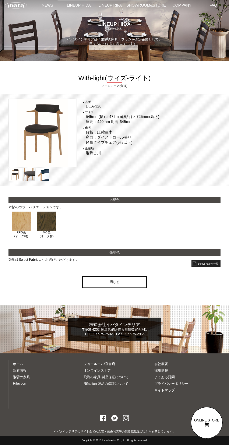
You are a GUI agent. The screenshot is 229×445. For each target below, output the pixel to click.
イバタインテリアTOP (16, 5)
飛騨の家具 (21, 377)
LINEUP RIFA (110, 5)
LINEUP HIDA (79, 5)
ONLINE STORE (207, 422)
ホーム (18, 364)
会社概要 (161, 364)
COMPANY (182, 5)
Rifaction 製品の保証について (106, 383)
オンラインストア (97, 370)
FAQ (213, 5)
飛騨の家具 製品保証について (106, 377)
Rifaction (19, 383)
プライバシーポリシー (171, 383)
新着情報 (20, 370)
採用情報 (161, 370)
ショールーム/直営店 (99, 364)
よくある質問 (164, 377)
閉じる (114, 282)
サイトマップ (164, 390)
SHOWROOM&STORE (146, 5)
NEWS (47, 5)
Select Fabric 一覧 (208, 263)
